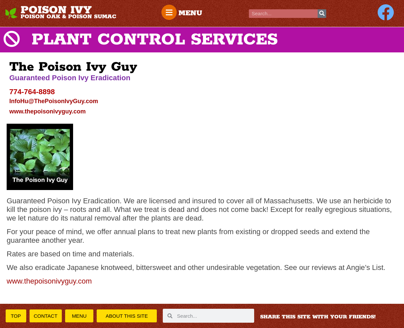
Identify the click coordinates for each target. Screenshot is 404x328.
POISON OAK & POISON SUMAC (68, 16)
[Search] (322, 13)
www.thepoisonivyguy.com (47, 111)
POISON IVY (56, 10)
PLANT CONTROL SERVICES (155, 39)
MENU (190, 13)
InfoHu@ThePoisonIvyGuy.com (53, 101)
